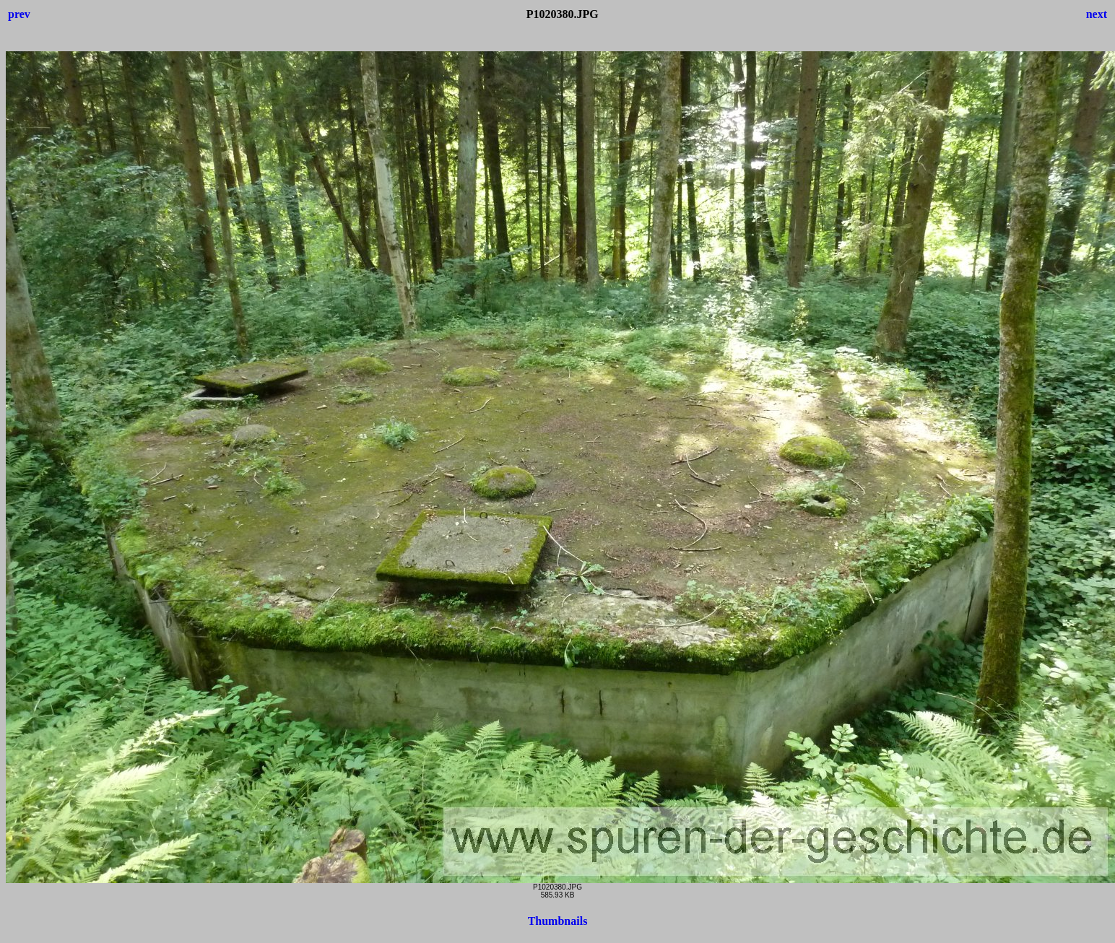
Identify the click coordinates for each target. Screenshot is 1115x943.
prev (19, 14)
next (1096, 14)
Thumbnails (558, 921)
